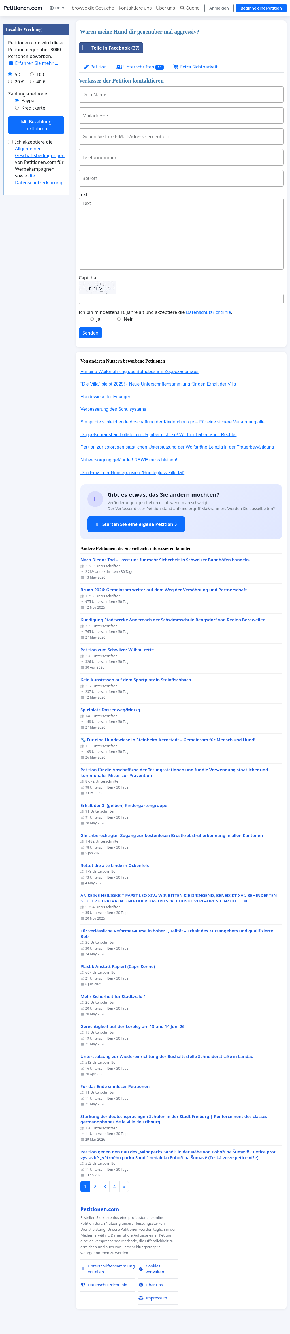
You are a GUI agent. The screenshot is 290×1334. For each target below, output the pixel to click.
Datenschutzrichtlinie (208, 312)
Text (83, 194)
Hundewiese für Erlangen (105, 396)
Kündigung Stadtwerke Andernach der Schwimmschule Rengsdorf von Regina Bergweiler (172, 619)
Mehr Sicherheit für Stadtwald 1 (113, 996)
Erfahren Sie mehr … (33, 63)
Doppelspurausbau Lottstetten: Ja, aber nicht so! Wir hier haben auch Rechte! (158, 434)
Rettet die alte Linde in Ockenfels (114, 865)
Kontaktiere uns (135, 8)
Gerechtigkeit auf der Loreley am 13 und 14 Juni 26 (132, 1026)
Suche (190, 8)
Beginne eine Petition (261, 8)
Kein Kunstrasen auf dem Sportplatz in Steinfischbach (135, 679)
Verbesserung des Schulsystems (113, 409)
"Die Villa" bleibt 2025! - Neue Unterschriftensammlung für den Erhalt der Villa (158, 384)
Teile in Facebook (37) (109, 48)
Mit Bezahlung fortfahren (36, 125)
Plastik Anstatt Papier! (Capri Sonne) (117, 966)
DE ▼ (57, 7)
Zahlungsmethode (27, 94)
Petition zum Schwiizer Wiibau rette (117, 649)
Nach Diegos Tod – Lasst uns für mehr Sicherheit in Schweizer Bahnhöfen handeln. (165, 559)
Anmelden (219, 8)
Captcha (87, 278)
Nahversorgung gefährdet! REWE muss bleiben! (128, 459)
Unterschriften (140, 67)
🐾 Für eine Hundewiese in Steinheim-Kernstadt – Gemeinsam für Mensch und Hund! (167, 739)
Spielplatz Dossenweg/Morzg (110, 709)
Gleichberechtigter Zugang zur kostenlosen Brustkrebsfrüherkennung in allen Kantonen (171, 835)
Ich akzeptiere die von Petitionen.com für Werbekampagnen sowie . (40, 162)
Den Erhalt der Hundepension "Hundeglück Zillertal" (132, 472)
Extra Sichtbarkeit (195, 67)
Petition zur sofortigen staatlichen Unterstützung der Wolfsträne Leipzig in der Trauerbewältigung (177, 447)
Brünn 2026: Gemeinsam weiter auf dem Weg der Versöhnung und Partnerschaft (163, 589)
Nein (129, 319)
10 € (40, 74)
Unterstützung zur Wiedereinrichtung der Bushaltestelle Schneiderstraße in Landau (166, 1056)
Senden (90, 333)
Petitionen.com (22, 8)
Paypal (29, 100)
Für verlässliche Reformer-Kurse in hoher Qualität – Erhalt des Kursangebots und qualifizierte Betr (176, 933)
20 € (19, 82)
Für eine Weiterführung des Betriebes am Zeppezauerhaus (139, 371)
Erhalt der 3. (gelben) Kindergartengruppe (123, 805)
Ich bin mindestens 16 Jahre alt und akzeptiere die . (155, 312)
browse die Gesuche (93, 8)
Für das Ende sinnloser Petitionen (115, 1086)
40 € (40, 82)
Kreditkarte (33, 108)
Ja (98, 319)
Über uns (165, 8)
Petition (95, 67)
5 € (18, 74)
